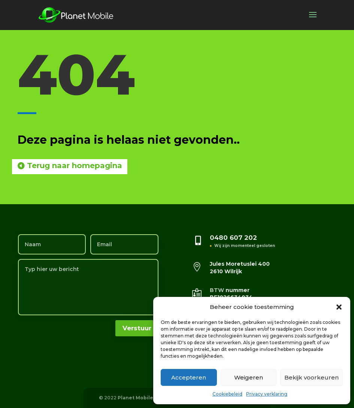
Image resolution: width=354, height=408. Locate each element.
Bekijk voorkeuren (311, 377)
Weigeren (248, 377)
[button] (339, 307)
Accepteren (188, 377)
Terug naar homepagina (74, 165)
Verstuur (136, 328)
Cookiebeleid (227, 394)
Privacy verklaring (266, 394)
